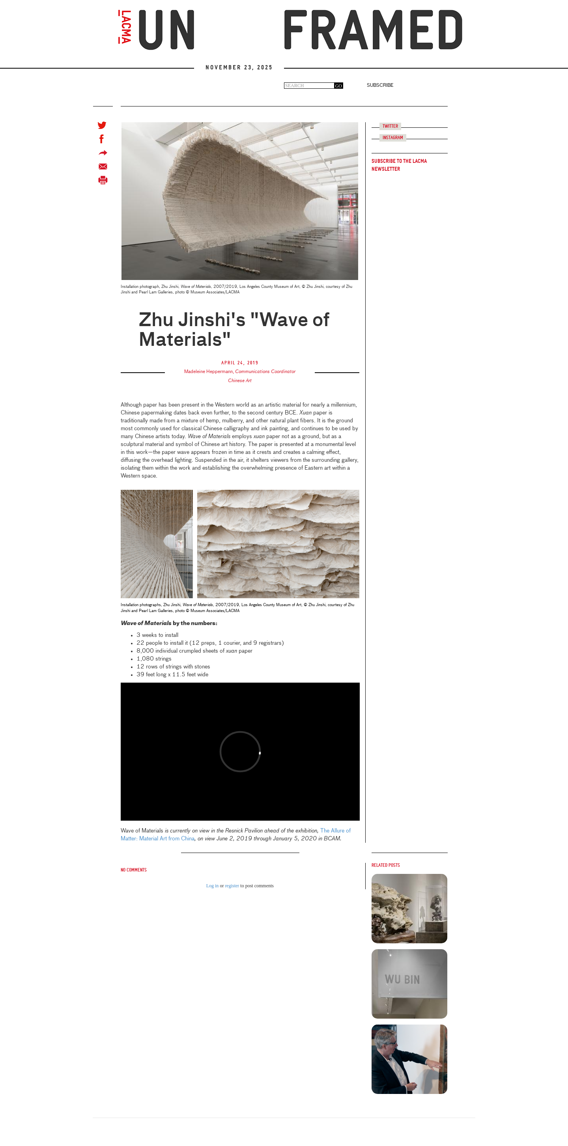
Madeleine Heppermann (208, 372)
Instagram (393, 138)
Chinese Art (240, 381)
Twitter (390, 126)
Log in (212, 885)
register (232, 885)
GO (338, 86)
